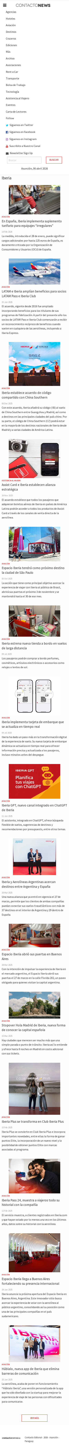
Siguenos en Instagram (21, 139)
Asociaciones (13, 65)
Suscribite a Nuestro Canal (23, 146)
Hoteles (10, 18)
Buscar (54, 160)
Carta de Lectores (16, 111)
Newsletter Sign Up (19, 153)
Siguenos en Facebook (20, 132)
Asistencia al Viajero (17, 98)
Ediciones (11, 45)
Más (8, 51)
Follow (10, 118)
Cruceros (11, 38)
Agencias (11, 12)
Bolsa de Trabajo (15, 85)
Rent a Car (12, 71)
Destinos (11, 31)
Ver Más (34, 1418)
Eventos (10, 105)
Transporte (12, 78)
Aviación (11, 25)
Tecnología (12, 91)
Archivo (10, 58)
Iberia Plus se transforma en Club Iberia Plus (33, 1121)
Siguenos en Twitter (19, 125)
